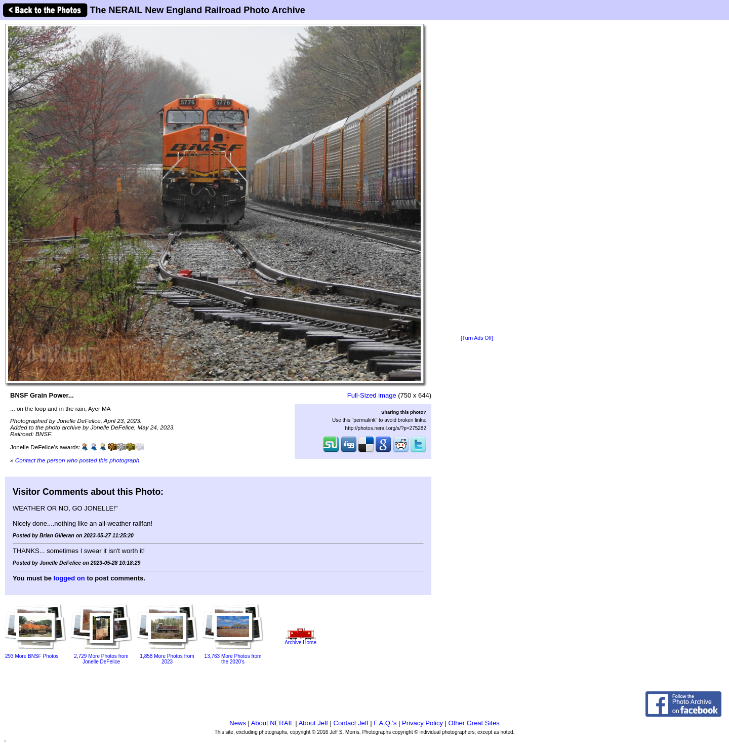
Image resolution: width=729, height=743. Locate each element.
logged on (69, 578)
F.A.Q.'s (385, 723)
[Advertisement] (476, 178)
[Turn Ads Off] (477, 338)
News (237, 723)
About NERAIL (272, 723)
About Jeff (313, 723)
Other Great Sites (474, 723)
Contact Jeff (351, 723)
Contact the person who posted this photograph (77, 460)
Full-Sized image (371, 395)
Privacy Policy (422, 723)
